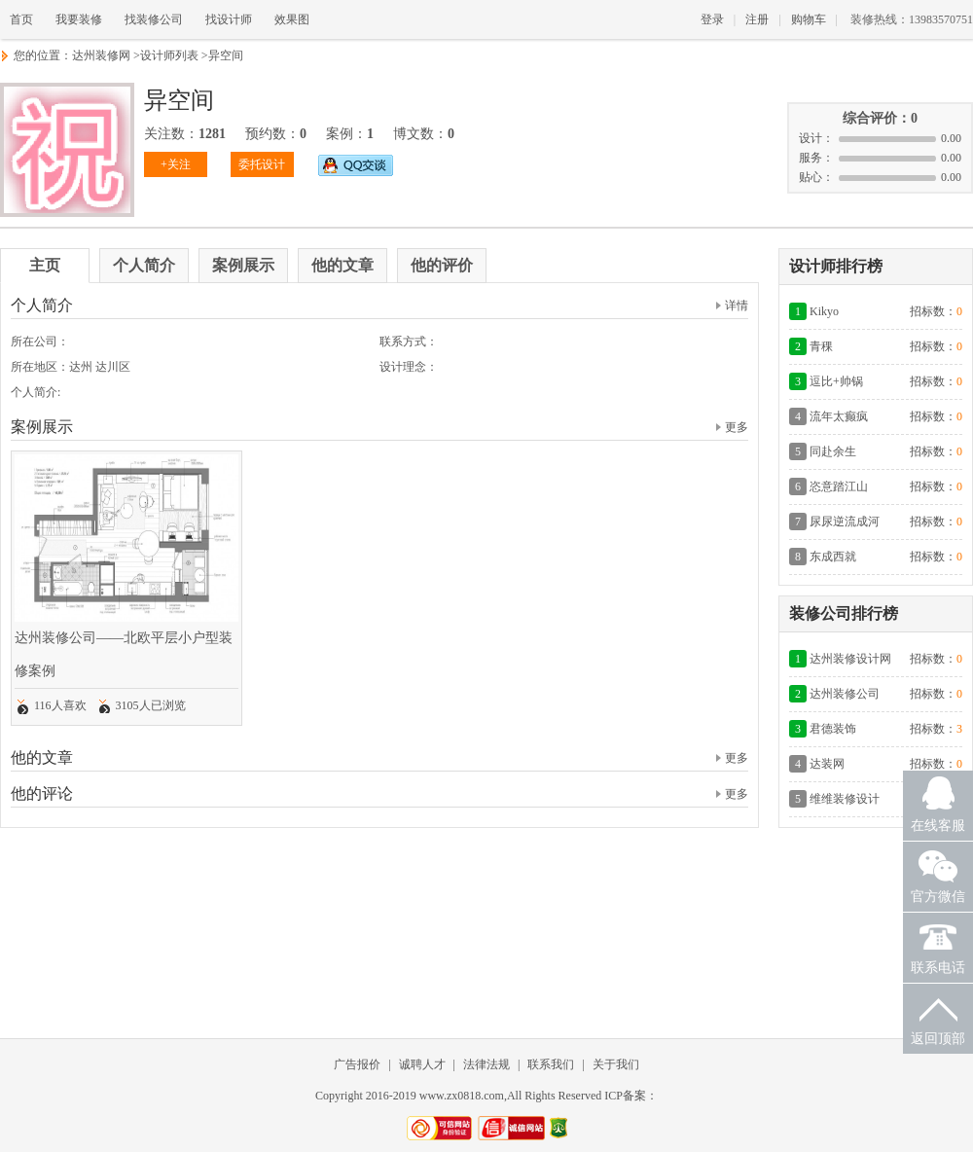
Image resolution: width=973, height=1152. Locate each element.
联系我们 (550, 1064)
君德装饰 (833, 729)
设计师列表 (169, 55)
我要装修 (78, 19)
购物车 (808, 19)
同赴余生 (833, 451)
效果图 (291, 19)
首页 (21, 19)
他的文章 (342, 265)
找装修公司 (154, 19)
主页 (44, 265)
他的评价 (442, 265)
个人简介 (144, 265)
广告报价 (357, 1064)
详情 (732, 305)
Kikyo (824, 311)
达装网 (827, 764)
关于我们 (616, 1064)
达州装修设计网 (850, 659)
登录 (712, 19)
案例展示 (243, 265)
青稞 (821, 346)
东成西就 (833, 556)
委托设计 (261, 164)
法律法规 (486, 1064)
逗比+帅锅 (836, 381)
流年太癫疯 (839, 416)
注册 (757, 19)
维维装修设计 (845, 799)
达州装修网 (101, 55)
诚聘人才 (422, 1064)
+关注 (176, 164)
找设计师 (228, 19)
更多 (732, 427)
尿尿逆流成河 (845, 521)
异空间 (225, 55)
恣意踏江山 (839, 486)
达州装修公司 (845, 694)
